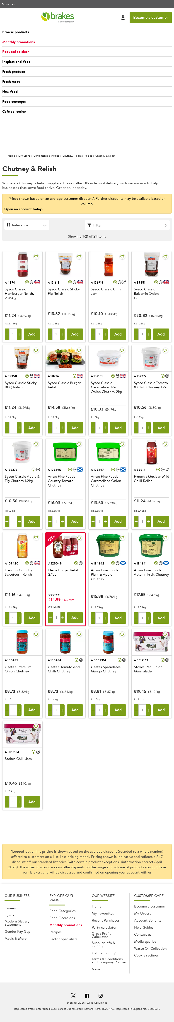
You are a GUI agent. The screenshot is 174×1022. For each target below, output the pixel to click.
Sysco (9, 915)
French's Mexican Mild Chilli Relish (151, 478)
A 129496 (54, 469)
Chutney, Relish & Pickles (77, 156)
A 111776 (53, 376)
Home (11, 156)
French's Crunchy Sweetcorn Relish (18, 572)
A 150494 (54, 660)
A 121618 (54, 282)
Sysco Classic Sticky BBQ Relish (21, 385)
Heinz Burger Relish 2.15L (63, 572)
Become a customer (150, 17)
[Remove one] (7, 334)
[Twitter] (73, 996)
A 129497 (97, 469)
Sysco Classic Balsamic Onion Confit (146, 293)
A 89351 (139, 282)
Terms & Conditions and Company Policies (109, 960)
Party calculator (104, 927)
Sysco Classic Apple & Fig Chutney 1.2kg (22, 478)
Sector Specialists (63, 938)
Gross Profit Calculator (101, 935)
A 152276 (11, 469)
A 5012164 (12, 752)
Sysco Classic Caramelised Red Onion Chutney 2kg (106, 387)
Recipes (55, 931)
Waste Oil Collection (150, 948)
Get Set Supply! (104, 952)
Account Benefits (147, 920)
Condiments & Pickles (46, 156)
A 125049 (55, 563)
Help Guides (143, 927)
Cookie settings (146, 955)
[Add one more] (19, 334)
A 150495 (11, 660)
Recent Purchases (106, 920)
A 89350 (11, 376)
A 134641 (140, 563)
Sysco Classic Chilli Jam (106, 291)
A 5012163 (141, 660)
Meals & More (16, 938)
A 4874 (10, 282)
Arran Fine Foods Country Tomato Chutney (61, 480)
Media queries (145, 941)
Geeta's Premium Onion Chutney (18, 669)
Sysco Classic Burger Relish (64, 385)
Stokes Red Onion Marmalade (148, 669)
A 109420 (11, 563)
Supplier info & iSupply (103, 944)
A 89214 (139, 469)
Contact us (142, 934)
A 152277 (140, 376)
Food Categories (62, 910)
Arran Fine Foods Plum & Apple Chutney (104, 574)
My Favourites (103, 913)
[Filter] (127, 225)
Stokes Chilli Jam (18, 759)
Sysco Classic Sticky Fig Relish (64, 291)
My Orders (142, 913)
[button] (87, 32)
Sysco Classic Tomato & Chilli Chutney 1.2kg (151, 385)
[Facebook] (87, 996)
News (96, 969)
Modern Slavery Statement (17, 923)
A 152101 (97, 376)
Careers (11, 908)
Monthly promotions (65, 924)
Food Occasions (62, 917)
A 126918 (97, 282)
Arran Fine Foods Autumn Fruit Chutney (151, 572)
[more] (8, 4)
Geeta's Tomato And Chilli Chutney (64, 669)
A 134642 (97, 563)
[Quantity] (13, 334)
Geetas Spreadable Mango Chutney (106, 669)
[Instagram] (100, 996)
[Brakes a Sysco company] (57, 17)
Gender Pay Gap (17, 931)
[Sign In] (123, 17)
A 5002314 (98, 660)
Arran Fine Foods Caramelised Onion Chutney (106, 480)
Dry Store (24, 156)
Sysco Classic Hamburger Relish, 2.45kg (19, 293)
